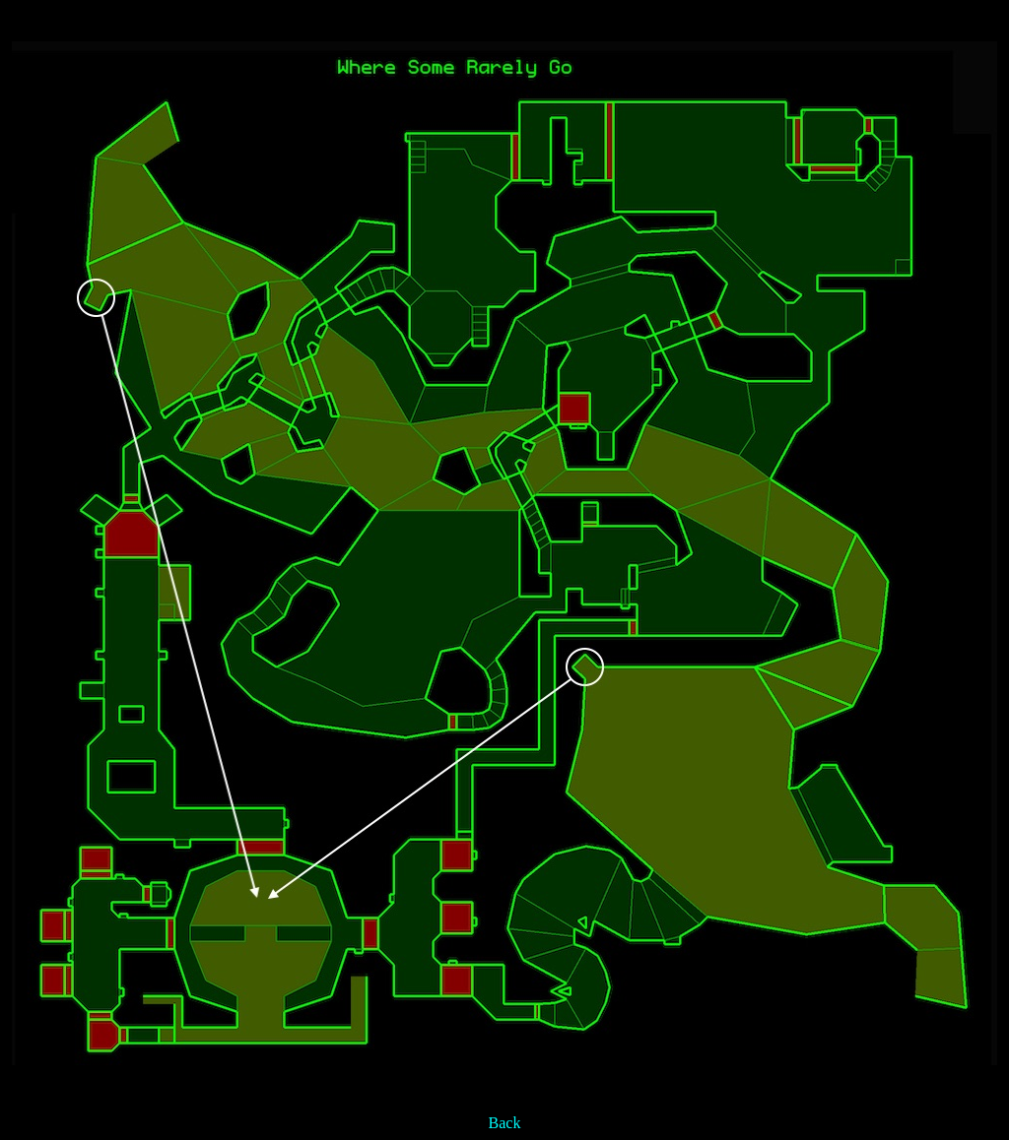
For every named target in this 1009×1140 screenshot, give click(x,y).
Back (505, 1122)
